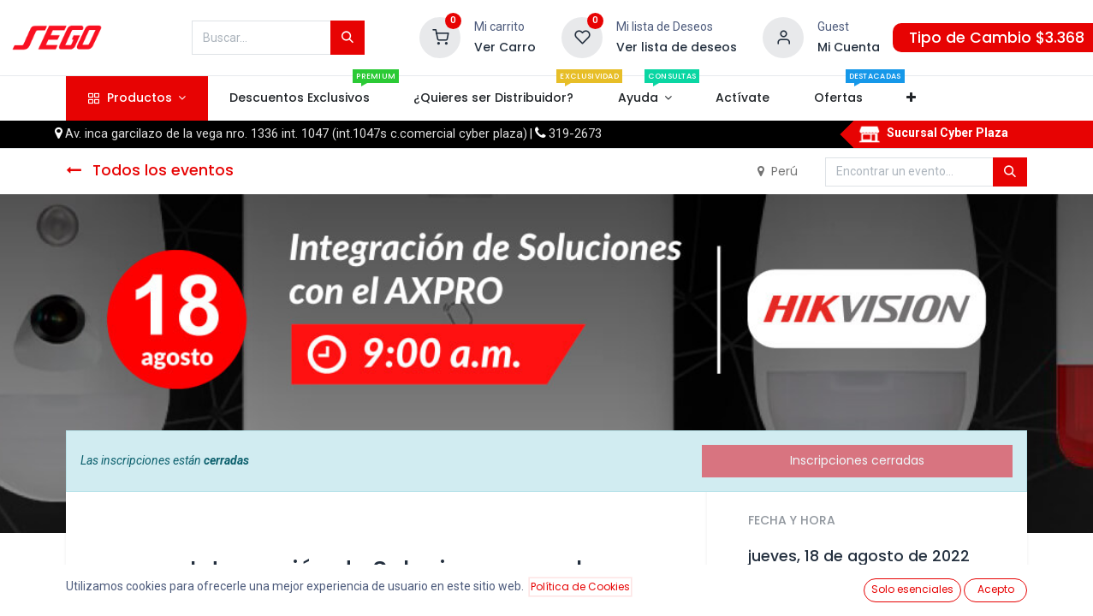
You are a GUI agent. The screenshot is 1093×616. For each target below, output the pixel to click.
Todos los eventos (150, 170)
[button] (910, 98)
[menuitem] (300, 98)
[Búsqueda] (347, 38)
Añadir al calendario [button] (818, 594)
